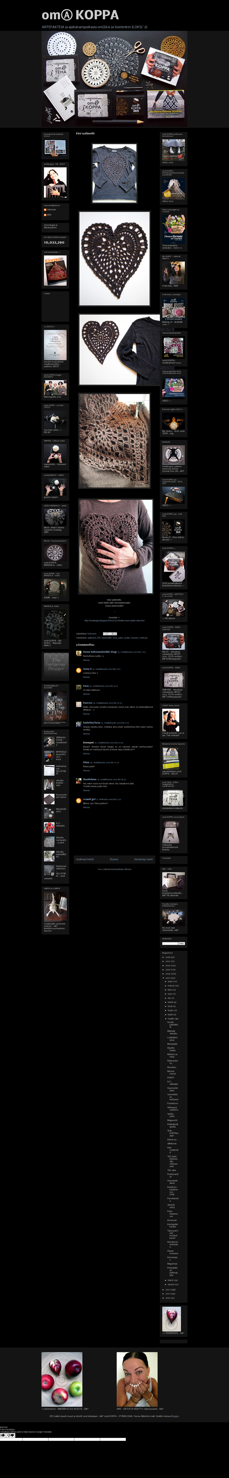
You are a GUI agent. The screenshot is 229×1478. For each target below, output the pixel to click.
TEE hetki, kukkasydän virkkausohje (172, 1162)
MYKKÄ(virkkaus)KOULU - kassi (61, 755)
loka (170, 990)
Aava (86, 686)
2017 (168, 961)
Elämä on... (172, 1140)
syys (170, 994)
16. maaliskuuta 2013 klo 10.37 (107, 703)
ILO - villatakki (60, 824)
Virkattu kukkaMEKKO (61, 854)
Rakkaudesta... (172, 1062)
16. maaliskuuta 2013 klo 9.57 (104, 686)
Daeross (87, 703)
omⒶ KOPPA (80, 16)
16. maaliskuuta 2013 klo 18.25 (111, 779)
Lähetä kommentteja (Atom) (117, 869)
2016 (168, 965)
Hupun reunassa (172, 1252)
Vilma (86, 762)
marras (171, 986)
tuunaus (135, 638)
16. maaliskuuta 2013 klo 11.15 (115, 723)
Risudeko (171, 1067)
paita (120, 638)
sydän (127, 638)
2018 (168, 957)
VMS (49, 215)
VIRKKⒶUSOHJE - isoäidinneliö (61, 741)
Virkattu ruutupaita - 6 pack (61, 840)
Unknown (51, 210)
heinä (171, 1002)
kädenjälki (107, 638)
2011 (167, 1294)
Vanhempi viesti (143, 859)
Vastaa (86, 660)
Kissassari (172, 1220)
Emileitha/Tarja (91, 723)
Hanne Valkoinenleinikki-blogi (100, 652)
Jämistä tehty (171, 1206)
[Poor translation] (10, 1435)
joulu (170, 981)
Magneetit (172, 1120)
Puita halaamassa (172, 1214)
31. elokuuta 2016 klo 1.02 (108, 799)
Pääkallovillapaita (172, 1125)
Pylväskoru (172, 1103)
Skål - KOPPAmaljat (172, 1133)
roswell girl (89, 799)
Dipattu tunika (171, 1049)
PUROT (170, 1078)
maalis (171, 1019)
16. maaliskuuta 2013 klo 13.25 (109, 743)
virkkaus (144, 638)
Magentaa (172, 1264)
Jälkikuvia (171, 1144)
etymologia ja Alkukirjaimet (50, 226)
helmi (171, 1280)
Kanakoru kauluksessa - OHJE (172, 1191)
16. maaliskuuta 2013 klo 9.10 (106, 669)
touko (171, 1010)
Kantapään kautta (172, 1225)
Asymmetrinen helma (61, 796)
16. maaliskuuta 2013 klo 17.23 (104, 762)
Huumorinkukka (172, 1089)
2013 (167, 978)
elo (169, 998)
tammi (171, 1284)
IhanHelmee (89, 779)
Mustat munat (171, 1072)
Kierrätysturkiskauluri (172, 1244)
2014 (168, 974)
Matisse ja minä (172, 1055)
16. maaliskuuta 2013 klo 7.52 (132, 652)
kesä (170, 1006)
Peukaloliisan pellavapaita (172, 1271)
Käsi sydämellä (172, 1150)
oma (115, 638)
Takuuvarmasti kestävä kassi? (172, 1234)
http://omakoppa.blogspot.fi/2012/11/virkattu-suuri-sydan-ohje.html (114, 620)
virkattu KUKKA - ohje (60, 783)
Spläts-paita (171, 1115)
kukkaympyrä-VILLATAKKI (61, 770)
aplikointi (91, 638)
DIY (99, 638)
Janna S (87, 669)
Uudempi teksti (85, 859)
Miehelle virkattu (172, 1032)
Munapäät (172, 1044)
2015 (168, 970)
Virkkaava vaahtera (172, 1108)
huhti (170, 1015)
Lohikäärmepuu (172, 1038)
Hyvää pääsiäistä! (172, 1024)
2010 (168, 1298)
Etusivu (114, 859)
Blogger (175, 1416)
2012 (168, 1290)
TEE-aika (171, 1170)
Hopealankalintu (172, 1182)
